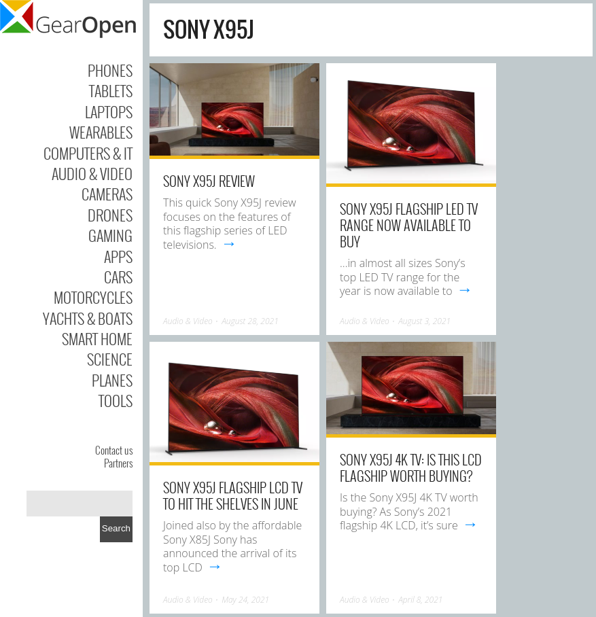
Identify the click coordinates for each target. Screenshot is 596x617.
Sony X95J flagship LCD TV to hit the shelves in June (232, 495)
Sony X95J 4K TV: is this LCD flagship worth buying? (411, 467)
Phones (110, 70)
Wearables (101, 132)
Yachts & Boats (88, 318)
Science (110, 359)
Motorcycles (93, 297)
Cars (118, 276)
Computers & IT (88, 153)
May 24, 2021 (245, 599)
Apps (118, 256)
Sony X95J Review (209, 181)
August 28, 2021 (250, 321)
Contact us (114, 449)
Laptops (109, 111)
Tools (116, 400)
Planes (112, 380)
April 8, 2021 (420, 599)
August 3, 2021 (424, 321)
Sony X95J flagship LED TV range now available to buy (409, 224)
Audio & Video (92, 173)
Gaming (110, 235)
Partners (118, 462)
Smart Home (97, 338)
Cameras (107, 194)
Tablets (111, 90)
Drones (110, 215)
